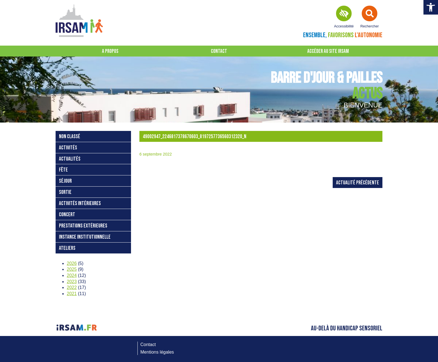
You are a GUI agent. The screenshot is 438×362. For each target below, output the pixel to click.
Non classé (69, 136)
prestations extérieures (83, 226)
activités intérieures (80, 203)
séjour (65, 181)
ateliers (67, 248)
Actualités (69, 159)
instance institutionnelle (85, 237)
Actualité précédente (357, 183)
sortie (65, 192)
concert (67, 214)
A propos (110, 51)
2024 (72, 275)
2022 (72, 287)
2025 (72, 269)
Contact (219, 51)
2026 (72, 263)
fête (63, 170)
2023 (72, 281)
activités (68, 148)
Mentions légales (157, 352)
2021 (72, 293)
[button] (430, 7)
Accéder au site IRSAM (328, 51)
